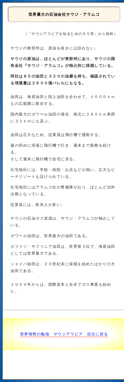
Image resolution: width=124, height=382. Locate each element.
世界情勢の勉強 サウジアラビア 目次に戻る (64, 334)
